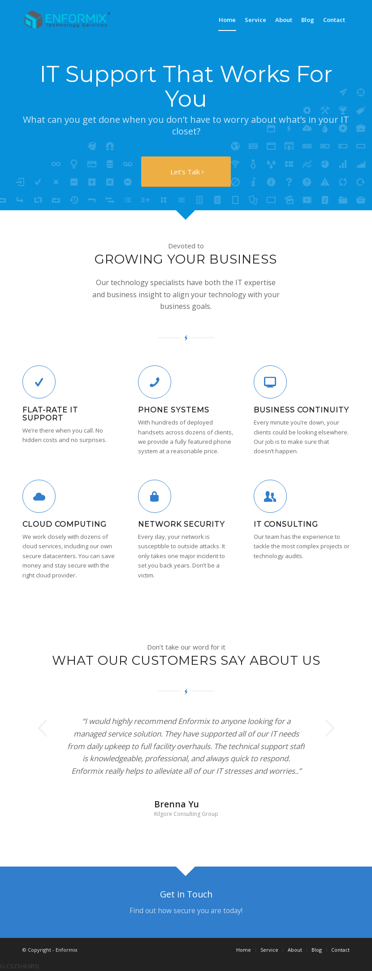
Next (329, 728)
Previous (42, 728)
